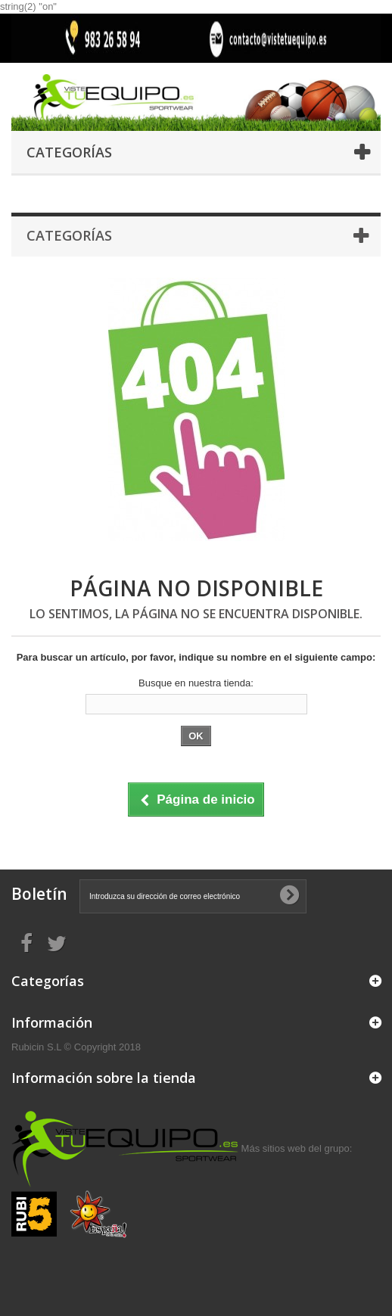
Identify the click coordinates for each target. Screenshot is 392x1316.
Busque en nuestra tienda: (196, 683)
